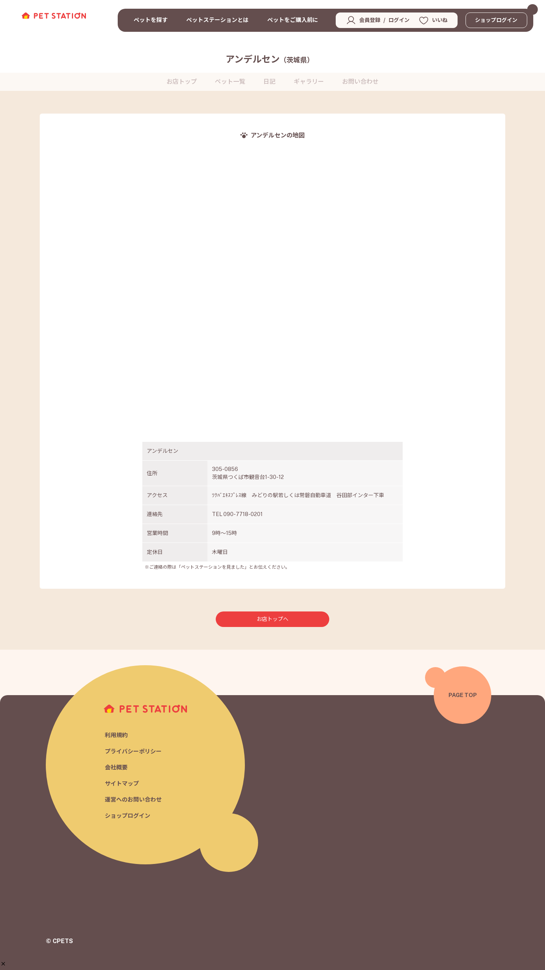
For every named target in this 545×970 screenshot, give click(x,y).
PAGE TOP (462, 695)
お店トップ (182, 81)
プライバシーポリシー (133, 751)
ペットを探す (151, 20)
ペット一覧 (230, 81)
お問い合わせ (360, 81)
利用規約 (116, 735)
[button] (3, 964)
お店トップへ (272, 619)
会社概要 (116, 767)
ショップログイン (496, 20)
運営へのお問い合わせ (133, 800)
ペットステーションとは (217, 20)
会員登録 (369, 20)
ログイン (399, 20)
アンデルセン (270, 59)
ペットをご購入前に (292, 20)
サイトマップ (122, 783)
